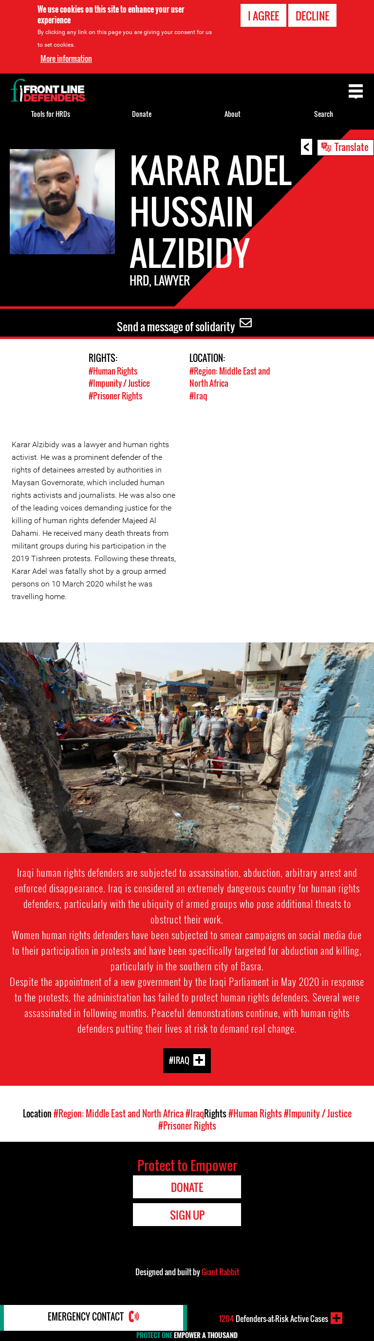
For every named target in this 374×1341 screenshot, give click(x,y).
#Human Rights (113, 371)
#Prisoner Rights (115, 395)
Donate (141, 114)
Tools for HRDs (50, 114)
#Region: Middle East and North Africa (119, 1113)
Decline (312, 15)
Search (323, 114)
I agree (263, 15)
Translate (352, 146)
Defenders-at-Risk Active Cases (273, 1318)
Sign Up (187, 1214)
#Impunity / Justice (119, 383)
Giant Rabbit (220, 1271)
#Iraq (198, 395)
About (232, 114)
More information (66, 58)
